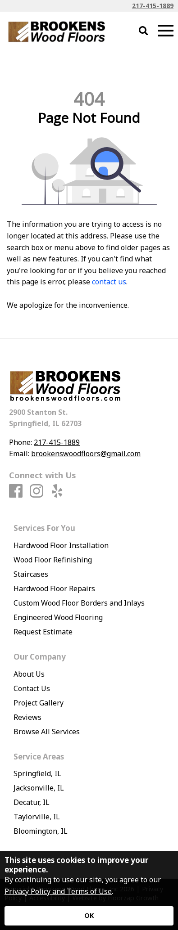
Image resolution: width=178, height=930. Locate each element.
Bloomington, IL (41, 831)
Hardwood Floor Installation (61, 545)
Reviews (27, 717)
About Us (29, 674)
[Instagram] (36, 491)
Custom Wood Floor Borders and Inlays (79, 603)
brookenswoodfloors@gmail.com (86, 453)
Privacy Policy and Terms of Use (58, 891)
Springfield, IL (37, 773)
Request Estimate (43, 631)
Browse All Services (47, 731)
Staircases (31, 574)
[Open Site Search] (144, 31)
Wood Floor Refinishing (53, 559)
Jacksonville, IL (39, 787)
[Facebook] (16, 491)
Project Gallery (39, 702)
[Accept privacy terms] (89, 916)
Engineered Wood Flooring (58, 617)
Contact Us (32, 688)
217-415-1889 (152, 5)
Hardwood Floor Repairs (54, 588)
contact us (109, 282)
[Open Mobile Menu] (165, 31)
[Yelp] (57, 491)
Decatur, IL (32, 802)
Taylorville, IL (37, 816)
